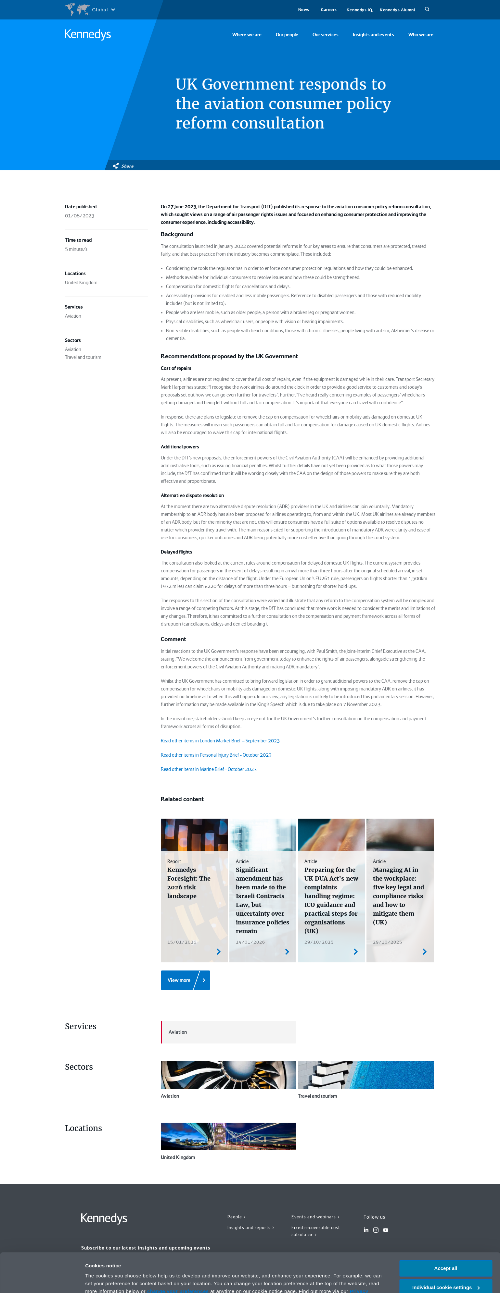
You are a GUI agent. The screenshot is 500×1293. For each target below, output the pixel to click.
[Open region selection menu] (90, 9)
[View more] (185, 980)
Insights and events (373, 35)
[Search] (427, 9)
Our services (326, 35)
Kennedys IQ (359, 9)
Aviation (174, 1032)
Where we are (247, 35)
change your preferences (178, 1254)
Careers (329, 9)
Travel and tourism (366, 1080)
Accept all (445, 1231)
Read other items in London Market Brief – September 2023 (220, 740)
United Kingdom (229, 1141)
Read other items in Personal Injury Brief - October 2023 (216, 755)
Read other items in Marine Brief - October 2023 (209, 769)
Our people (287, 35)
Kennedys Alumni (397, 9)
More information (105, 1280)
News (303, 9)
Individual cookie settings (446, 1250)
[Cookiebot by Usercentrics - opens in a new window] (42, 1280)
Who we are (420, 35)
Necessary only (446, 1269)
